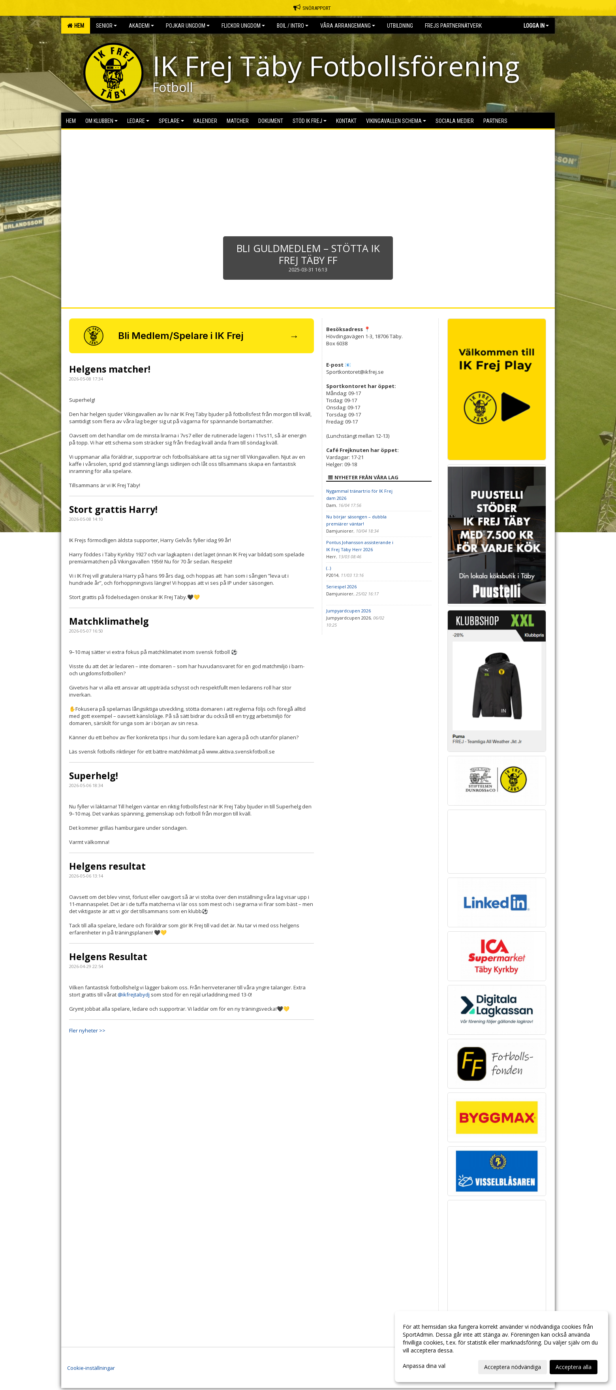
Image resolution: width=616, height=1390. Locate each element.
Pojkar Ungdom (188, 26)
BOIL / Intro (292, 26)
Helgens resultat (107, 866)
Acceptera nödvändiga (512, 1367)
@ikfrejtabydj (134, 994)
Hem (75, 26)
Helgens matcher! (109, 369)
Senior (106, 26)
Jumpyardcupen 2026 (348, 611)
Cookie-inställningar (91, 1367)
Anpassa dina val (424, 1365)
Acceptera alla (574, 1367)
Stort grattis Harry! (113, 509)
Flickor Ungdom (243, 26)
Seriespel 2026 (341, 587)
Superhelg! (93, 775)
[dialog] (501, 1346)
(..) (328, 568)
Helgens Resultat (108, 956)
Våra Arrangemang (347, 26)
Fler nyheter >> (87, 1030)
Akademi (141, 26)
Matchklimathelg (109, 621)
